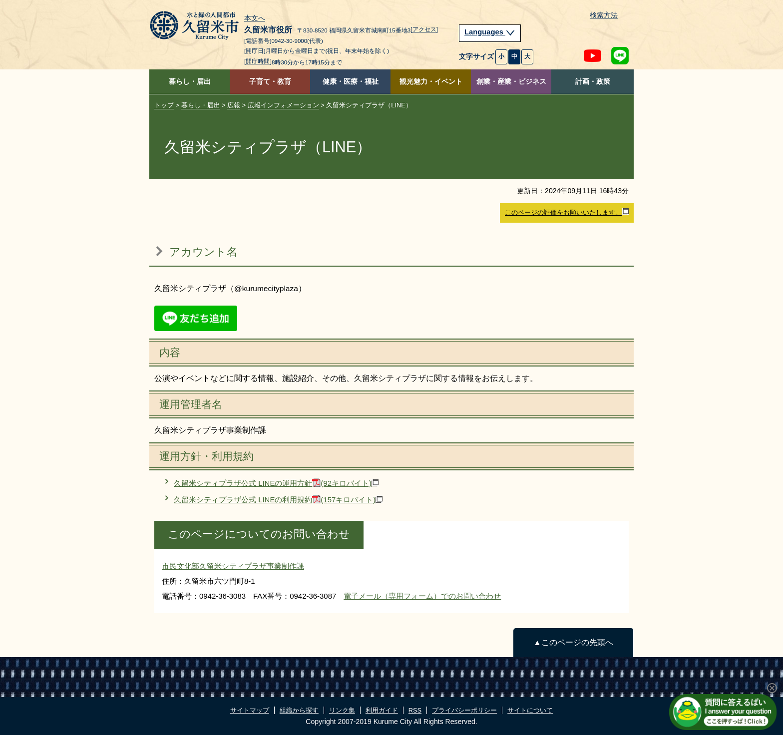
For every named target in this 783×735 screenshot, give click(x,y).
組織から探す (299, 710)
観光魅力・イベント (430, 81)
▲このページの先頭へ (573, 642)
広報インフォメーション (283, 105)
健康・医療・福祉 (351, 81)
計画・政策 (592, 81)
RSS (414, 710)
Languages (489, 32)
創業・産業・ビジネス (511, 81)
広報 (233, 105)
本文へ (254, 18)
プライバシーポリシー (464, 710)
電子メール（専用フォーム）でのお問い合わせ (422, 596)
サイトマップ (249, 710)
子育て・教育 (270, 81)
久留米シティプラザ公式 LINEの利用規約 (278, 499)
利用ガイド (382, 710)
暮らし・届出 (190, 81)
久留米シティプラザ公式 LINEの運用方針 (276, 483)
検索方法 (604, 15)
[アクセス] (424, 29)
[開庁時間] (258, 61)
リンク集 (342, 710)
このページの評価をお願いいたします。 (567, 212)
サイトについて (530, 710)
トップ (164, 105)
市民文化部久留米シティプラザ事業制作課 (233, 566)
